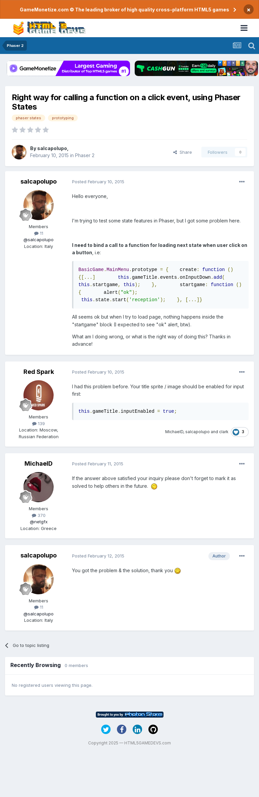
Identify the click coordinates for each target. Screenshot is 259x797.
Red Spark (38, 371)
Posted (98, 181)
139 (38, 423)
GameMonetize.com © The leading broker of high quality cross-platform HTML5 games (124, 9)
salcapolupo (52, 148)
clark (224, 431)
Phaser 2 (84, 155)
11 (38, 233)
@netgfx (39, 521)
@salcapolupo (38, 239)
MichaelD (174, 431)
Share (182, 152)
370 (39, 515)
